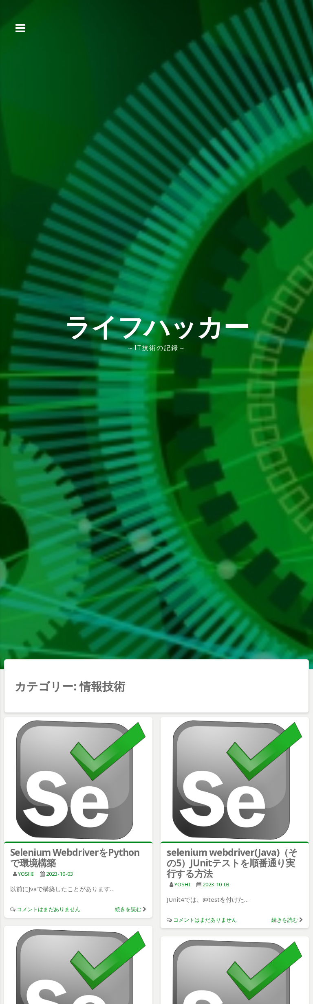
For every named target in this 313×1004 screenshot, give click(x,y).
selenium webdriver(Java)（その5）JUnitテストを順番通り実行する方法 (232, 863)
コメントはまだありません (48, 909)
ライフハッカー (156, 326)
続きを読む (128, 909)
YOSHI (26, 873)
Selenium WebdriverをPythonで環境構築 (74, 857)
